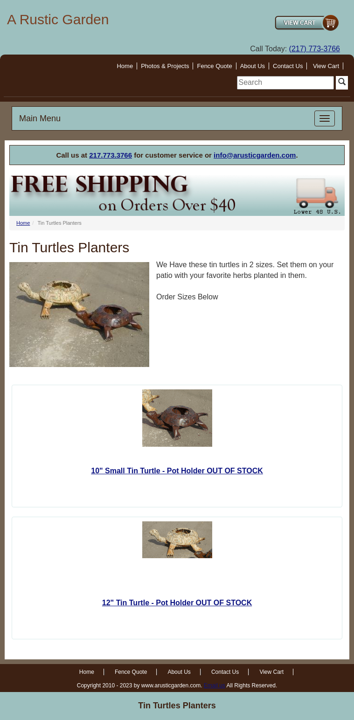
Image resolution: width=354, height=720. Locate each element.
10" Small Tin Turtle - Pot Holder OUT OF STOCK (177, 471)
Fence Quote (214, 65)
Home (125, 65)
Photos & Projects (165, 65)
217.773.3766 (110, 155)
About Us (252, 65)
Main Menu (40, 118)
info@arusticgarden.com (255, 155)
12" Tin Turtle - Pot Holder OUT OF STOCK (177, 603)
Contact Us (288, 65)
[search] (285, 83)
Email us (214, 685)
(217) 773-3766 (314, 49)
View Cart (326, 65)
